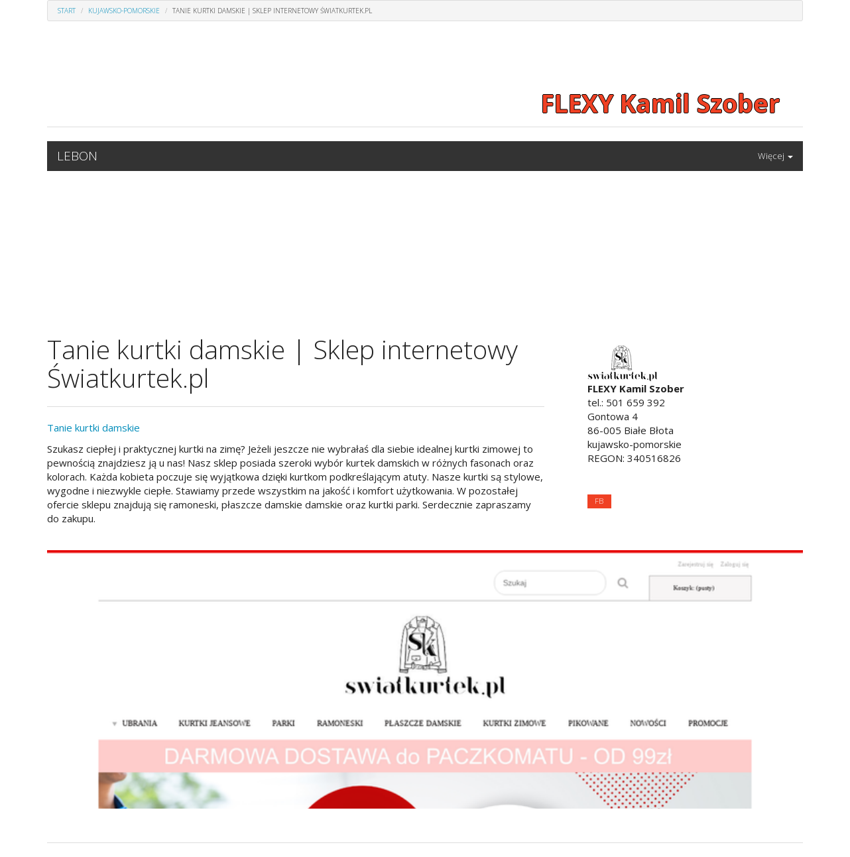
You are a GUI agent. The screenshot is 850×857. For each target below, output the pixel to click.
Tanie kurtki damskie (93, 427)
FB (599, 501)
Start (67, 10)
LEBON (77, 155)
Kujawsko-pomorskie (124, 10)
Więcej (775, 156)
